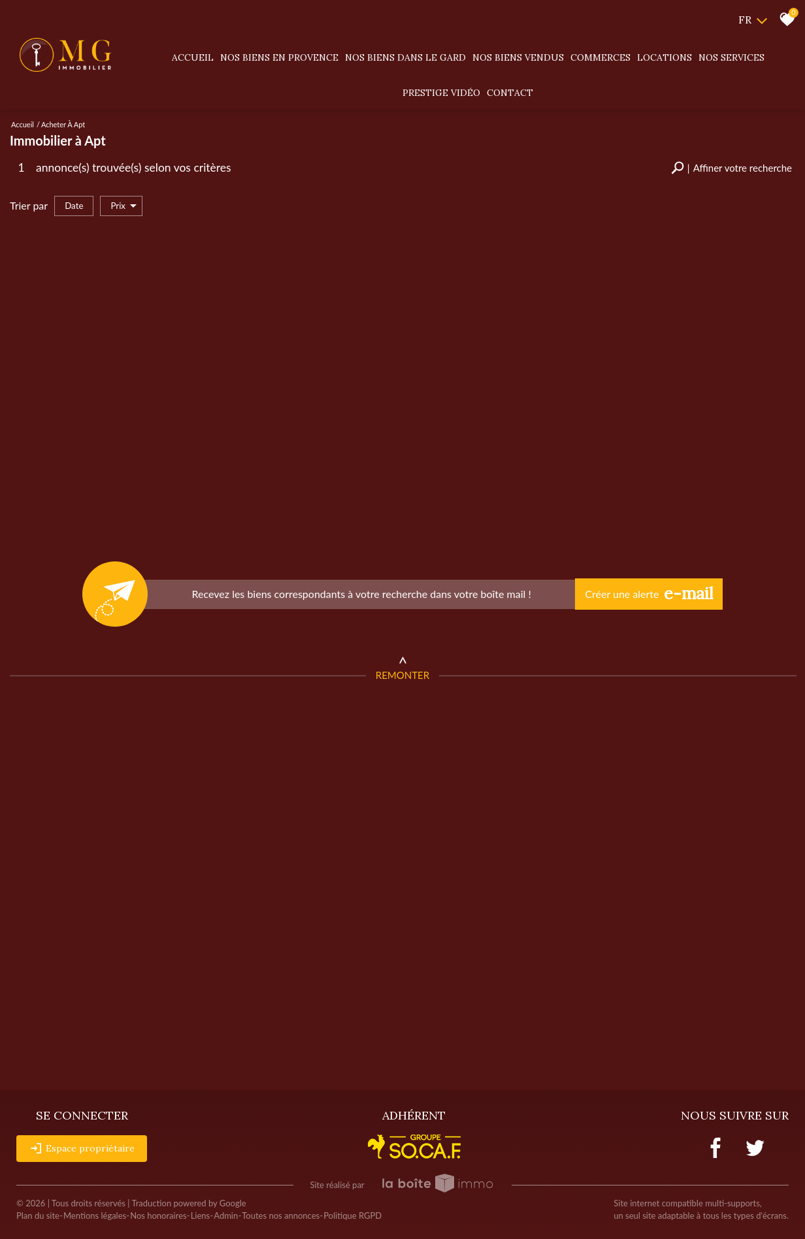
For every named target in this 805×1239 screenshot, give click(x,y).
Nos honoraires (158, 1215)
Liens (200, 1215)
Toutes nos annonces (281, 1215)
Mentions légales (94, 1215)
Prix (123, 206)
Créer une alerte (649, 594)
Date (74, 205)
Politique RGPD (352, 1215)
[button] (731, 168)
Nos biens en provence (279, 57)
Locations (664, 57)
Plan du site (37, 1215)
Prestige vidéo (441, 93)
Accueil (193, 57)
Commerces (600, 57)
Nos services (731, 57)
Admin (226, 1215)
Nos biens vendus (518, 57)
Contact (510, 93)
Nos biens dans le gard (405, 57)
